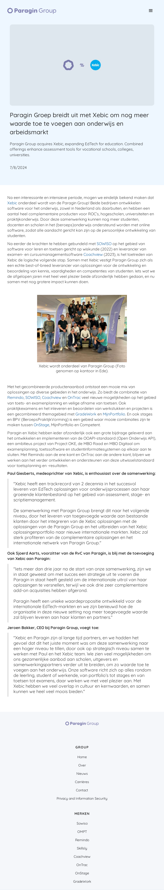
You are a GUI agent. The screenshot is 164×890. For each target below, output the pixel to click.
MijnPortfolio (114, 414)
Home (82, 757)
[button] (151, 11)
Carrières (82, 782)
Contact (82, 790)
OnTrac (74, 397)
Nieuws (82, 774)
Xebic (12, 202)
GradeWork (85, 414)
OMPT (82, 832)
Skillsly (82, 848)
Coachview (93, 254)
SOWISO (104, 243)
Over (82, 765)
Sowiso (82, 823)
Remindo (15, 397)
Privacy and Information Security (82, 798)
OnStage (41, 424)
